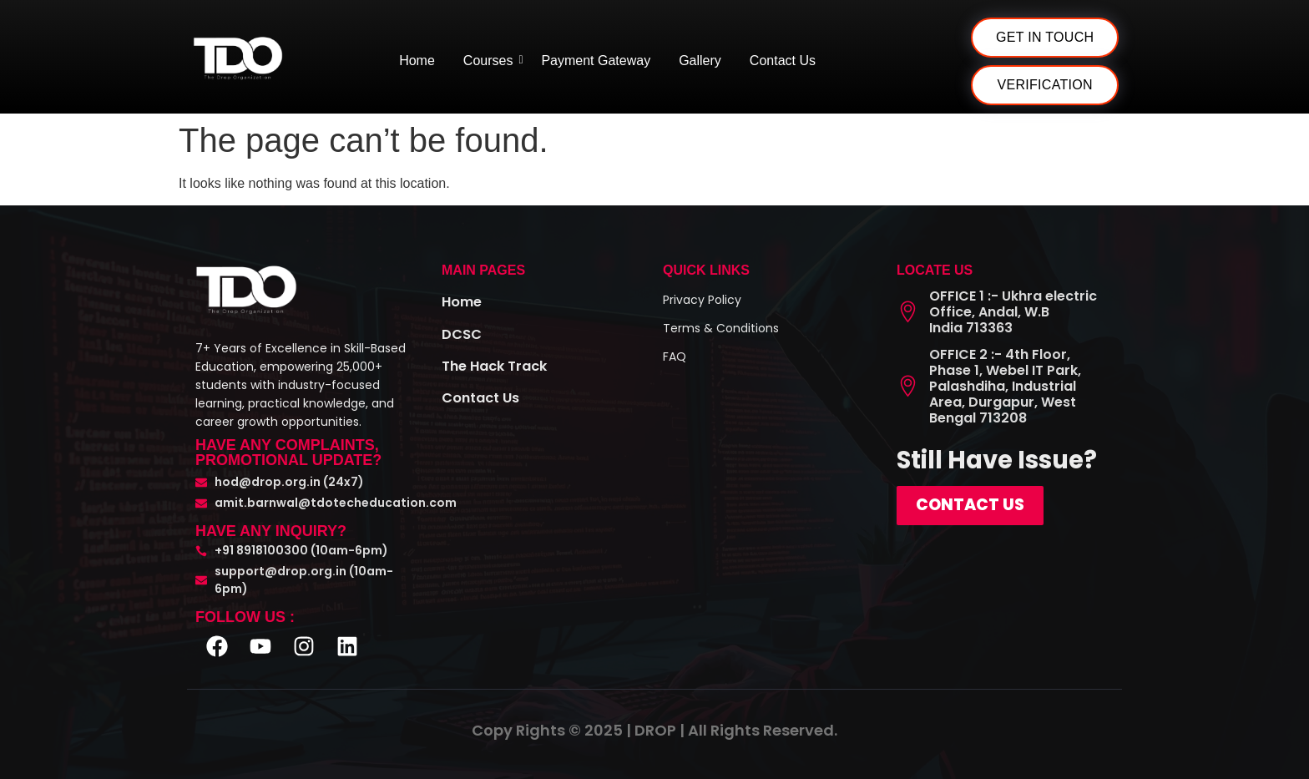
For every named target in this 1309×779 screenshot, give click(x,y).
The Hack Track (500, 364)
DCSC (463, 332)
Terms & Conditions (721, 328)
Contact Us (783, 60)
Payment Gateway (595, 60)
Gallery (700, 60)
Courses (491, 60)
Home (417, 60)
